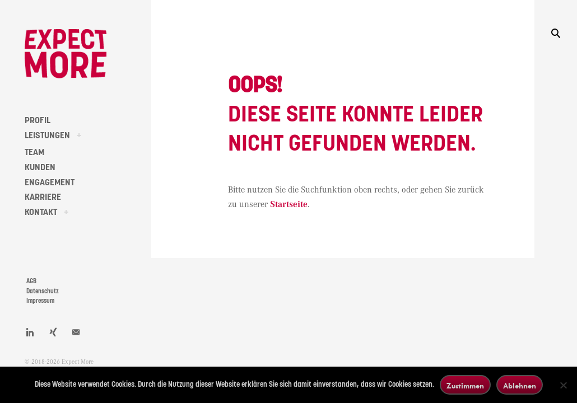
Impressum (40, 301)
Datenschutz (42, 291)
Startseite (289, 204)
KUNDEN (40, 167)
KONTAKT (41, 212)
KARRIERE (43, 197)
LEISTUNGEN (47, 135)
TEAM (34, 152)
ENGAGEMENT (50, 182)
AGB (31, 281)
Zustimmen (465, 385)
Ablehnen (519, 385)
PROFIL (37, 120)
